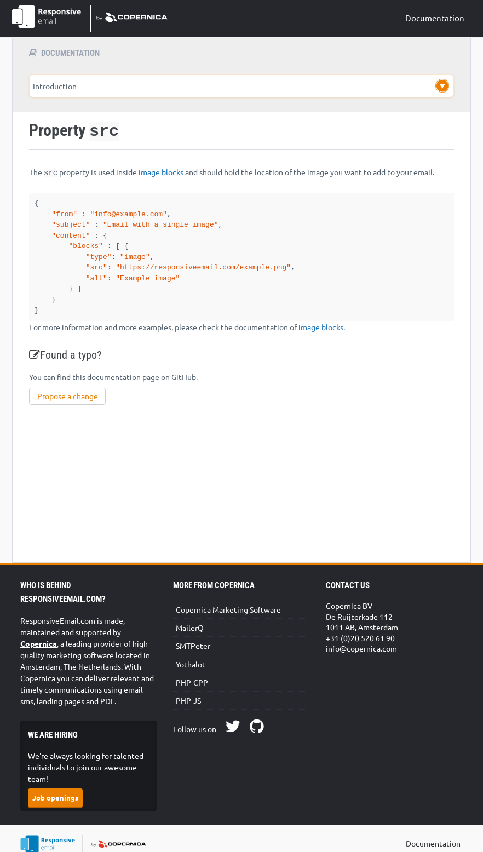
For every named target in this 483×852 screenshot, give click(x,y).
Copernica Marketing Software (228, 615)
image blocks (161, 172)
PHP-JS (188, 706)
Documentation (434, 18)
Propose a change (67, 402)
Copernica (38, 649)
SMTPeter (193, 652)
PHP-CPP (192, 688)
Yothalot (190, 670)
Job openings (55, 803)
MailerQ (190, 633)
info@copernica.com (361, 654)
